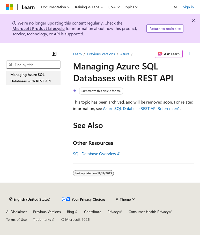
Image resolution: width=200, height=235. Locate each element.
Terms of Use (16, 219)
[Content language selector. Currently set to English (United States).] (30, 199)
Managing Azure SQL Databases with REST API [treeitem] (30, 78)
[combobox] (33, 64)
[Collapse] (54, 53)
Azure (124, 53)
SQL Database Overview (94, 153)
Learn (77, 53)
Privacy (113, 211)
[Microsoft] (9, 7)
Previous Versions (101, 53)
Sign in (188, 6)
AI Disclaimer (16, 211)
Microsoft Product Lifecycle (38, 28)
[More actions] (189, 54)
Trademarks (42, 219)
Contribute (92, 211)
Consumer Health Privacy (149, 211)
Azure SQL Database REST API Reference (139, 108)
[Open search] (176, 7)
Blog (70, 211)
